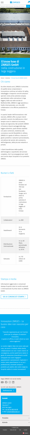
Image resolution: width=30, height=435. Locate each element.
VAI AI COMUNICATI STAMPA (13, 297)
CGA (20, 429)
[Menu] (2, 3)
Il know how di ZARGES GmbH (19, 78)
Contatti (25, 429)
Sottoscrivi (8, 390)
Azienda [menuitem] (4, 422)
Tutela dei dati (13, 429)
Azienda (7, 78)
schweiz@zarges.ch (13, 412)
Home (2, 78)
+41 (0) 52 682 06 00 (11, 409)
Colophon (5, 429)
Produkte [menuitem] (5, 418)
